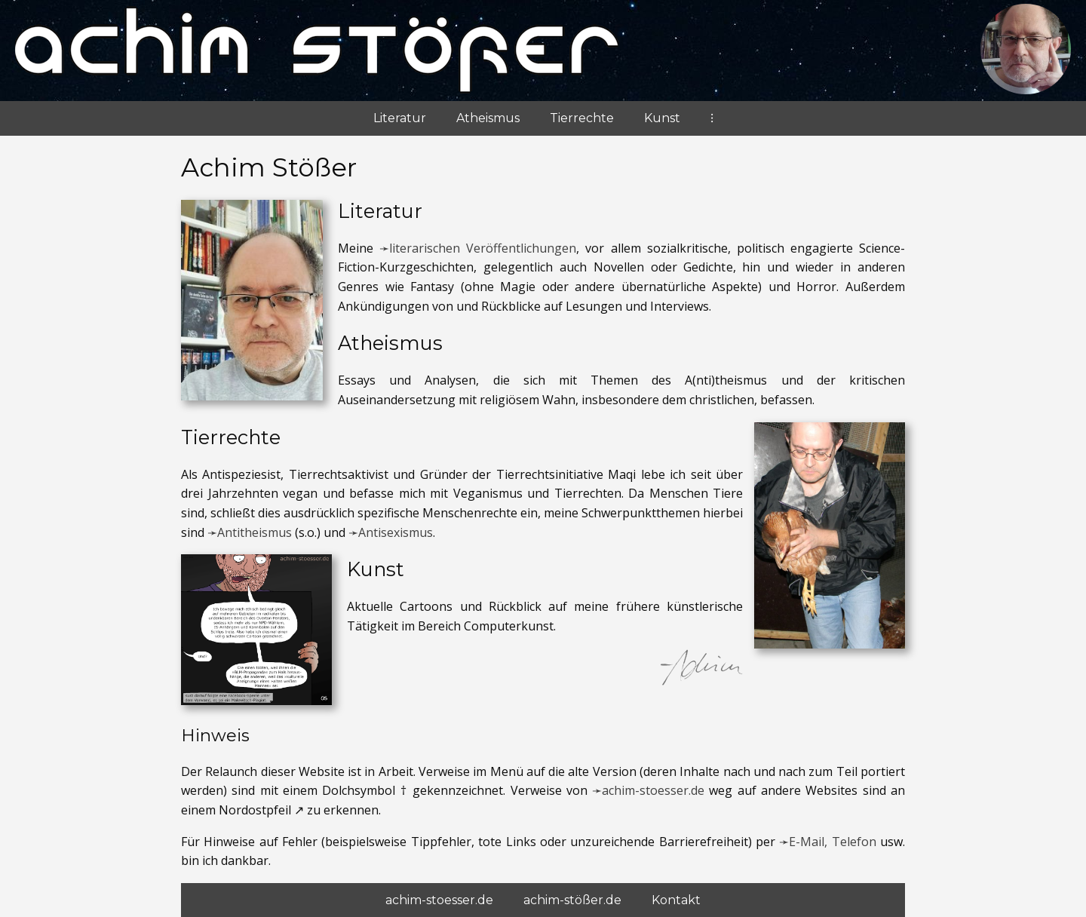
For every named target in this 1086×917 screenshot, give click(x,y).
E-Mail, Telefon (832, 841)
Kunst (662, 118)
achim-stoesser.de (653, 790)
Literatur (399, 118)
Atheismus (488, 118)
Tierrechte (582, 118)
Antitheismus (254, 532)
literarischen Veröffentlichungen (482, 248)
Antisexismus (395, 532)
